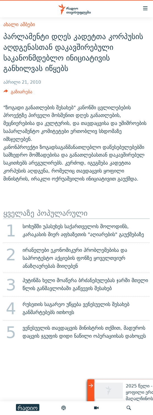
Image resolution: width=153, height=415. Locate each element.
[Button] (18, 93)
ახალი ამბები (19, 24)
